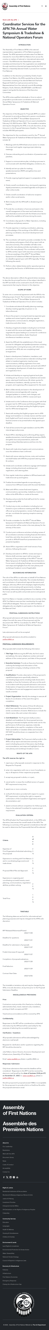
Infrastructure (7, 1273)
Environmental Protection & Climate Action (16, 1250)
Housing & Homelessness (10, 1233)
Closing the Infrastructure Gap (12, 1284)
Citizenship (6, 1213)
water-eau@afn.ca (13, 1059)
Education (6, 1222)
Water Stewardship (8, 1253)
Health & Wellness (8, 1230)
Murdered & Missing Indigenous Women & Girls (18, 1195)
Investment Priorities (9, 1202)
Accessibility (6, 1168)
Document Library (8, 1157)
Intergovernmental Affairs (10, 1206)
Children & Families (9, 1237)
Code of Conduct (8, 1165)
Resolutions (6, 1150)
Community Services (9, 1219)
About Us (6, 1143)
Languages (6, 1226)
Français (42, 6)
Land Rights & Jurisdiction (11, 1246)
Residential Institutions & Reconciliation (15, 1191)
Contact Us (6, 1172)
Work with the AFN (10, 20)
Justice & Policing (8, 1199)
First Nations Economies (10, 1277)
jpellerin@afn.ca (8, 639)
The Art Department (39, 1325)
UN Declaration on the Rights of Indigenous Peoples (19, 1210)
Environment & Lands (9, 1242)
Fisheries (5, 1270)
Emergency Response (9, 1281)
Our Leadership (7, 1147)
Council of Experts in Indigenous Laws (14, 1261)
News (4, 1161)
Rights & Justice (8, 1188)
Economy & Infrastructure (11, 1266)
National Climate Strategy (11, 1257)
